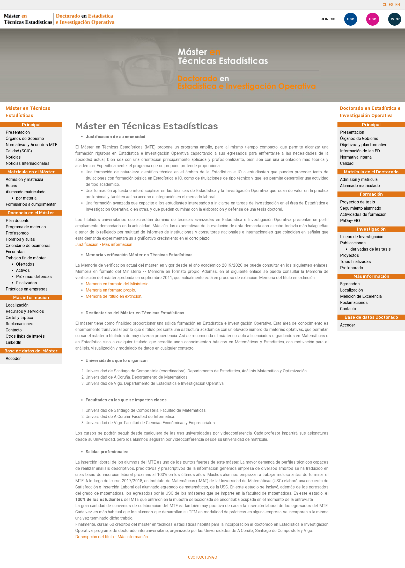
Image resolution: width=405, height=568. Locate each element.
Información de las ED (360, 150)
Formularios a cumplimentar (31, 204)
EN (397, 5)
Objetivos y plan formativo (363, 144)
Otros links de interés (25, 336)
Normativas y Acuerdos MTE (31, 144)
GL (385, 5)
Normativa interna (356, 157)
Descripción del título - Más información (111, 536)
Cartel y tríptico (19, 317)
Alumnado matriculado (26, 191)
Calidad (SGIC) (19, 150)
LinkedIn (13, 342)
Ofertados (25, 264)
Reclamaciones (19, 323)
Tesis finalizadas (355, 261)
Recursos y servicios (25, 311)
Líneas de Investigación (361, 236)
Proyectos (349, 255)
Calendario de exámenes (28, 245)
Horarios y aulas (20, 239)
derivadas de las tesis (370, 249)
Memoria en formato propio (110, 290)
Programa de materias (26, 226)
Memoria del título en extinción (113, 296)
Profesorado (17, 233)
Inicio (328, 19)
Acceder (13, 358)
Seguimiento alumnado (360, 208)
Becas (11, 185)
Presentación (18, 132)
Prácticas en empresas (27, 289)
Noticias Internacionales (27, 163)
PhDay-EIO (350, 220)
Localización (17, 305)
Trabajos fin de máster (26, 257)
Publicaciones (353, 242)
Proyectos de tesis (357, 202)
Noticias (13, 157)
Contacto (14, 330)
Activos (23, 270)
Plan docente (18, 220)
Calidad (347, 163)
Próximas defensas (34, 276)
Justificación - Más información (103, 244)
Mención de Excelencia (361, 296)
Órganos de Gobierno (25, 138)
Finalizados (26, 282)
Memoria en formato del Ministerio (117, 283)
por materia (26, 198)
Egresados (350, 283)
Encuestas (15, 251)
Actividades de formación (363, 214)
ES (391, 5)
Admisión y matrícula (24, 179)
